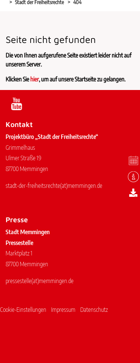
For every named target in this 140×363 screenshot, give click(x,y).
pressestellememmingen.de (40, 281)
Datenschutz (94, 309)
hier (34, 79)
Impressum (63, 309)
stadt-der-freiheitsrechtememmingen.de (54, 185)
